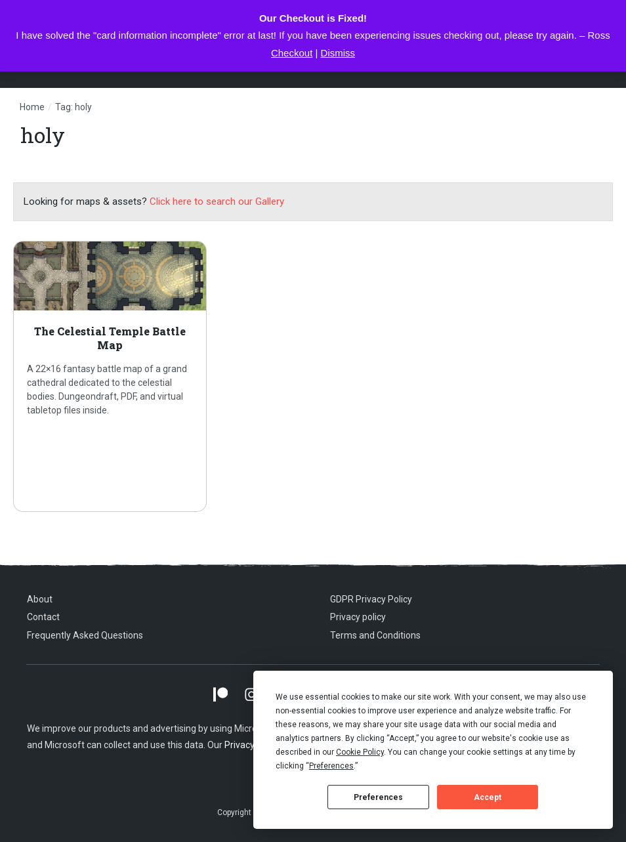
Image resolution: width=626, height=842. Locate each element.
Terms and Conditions (375, 635)
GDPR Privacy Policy (371, 599)
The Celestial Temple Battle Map (110, 376)
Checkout (291, 52)
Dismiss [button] (338, 52)
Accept (487, 797)
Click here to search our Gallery (217, 201)
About (39, 599)
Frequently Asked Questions (85, 635)
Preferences (378, 797)
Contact (43, 617)
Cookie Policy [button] (360, 752)
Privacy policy (358, 617)
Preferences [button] (331, 765)
